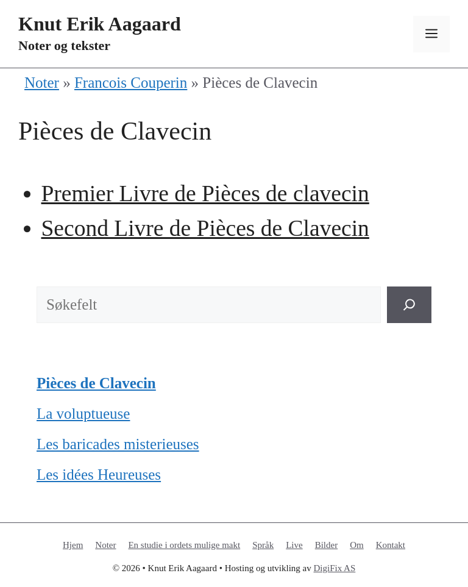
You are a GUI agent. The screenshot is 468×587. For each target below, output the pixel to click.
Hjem (73, 545)
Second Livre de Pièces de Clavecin (205, 228)
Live (294, 545)
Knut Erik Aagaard (99, 24)
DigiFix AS (335, 568)
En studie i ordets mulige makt (184, 545)
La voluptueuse (83, 413)
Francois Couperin (130, 82)
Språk (263, 545)
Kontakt (390, 545)
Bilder (326, 545)
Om (357, 545)
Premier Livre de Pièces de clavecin (205, 193)
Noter (41, 82)
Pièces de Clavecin (96, 383)
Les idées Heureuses (99, 474)
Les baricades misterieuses (118, 444)
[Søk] (409, 304)
